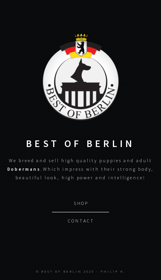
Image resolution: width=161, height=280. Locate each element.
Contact (81, 220)
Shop (81, 203)
